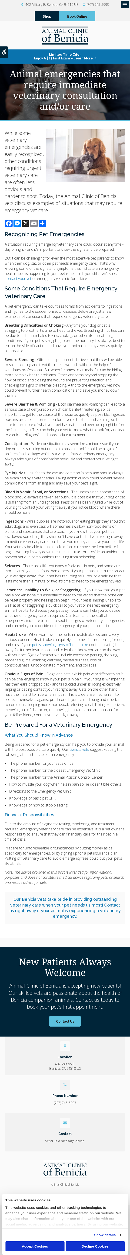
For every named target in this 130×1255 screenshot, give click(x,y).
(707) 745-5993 (98, 4)
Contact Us (65, 1023)
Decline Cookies (95, 1246)
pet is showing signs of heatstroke (60, 646)
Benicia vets (79, 751)
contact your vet (18, 280)
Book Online (77, 17)
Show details (105, 1235)
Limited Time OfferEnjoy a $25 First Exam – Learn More (63, 58)
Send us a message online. (65, 1142)
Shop (47, 17)
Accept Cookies (35, 1246)
